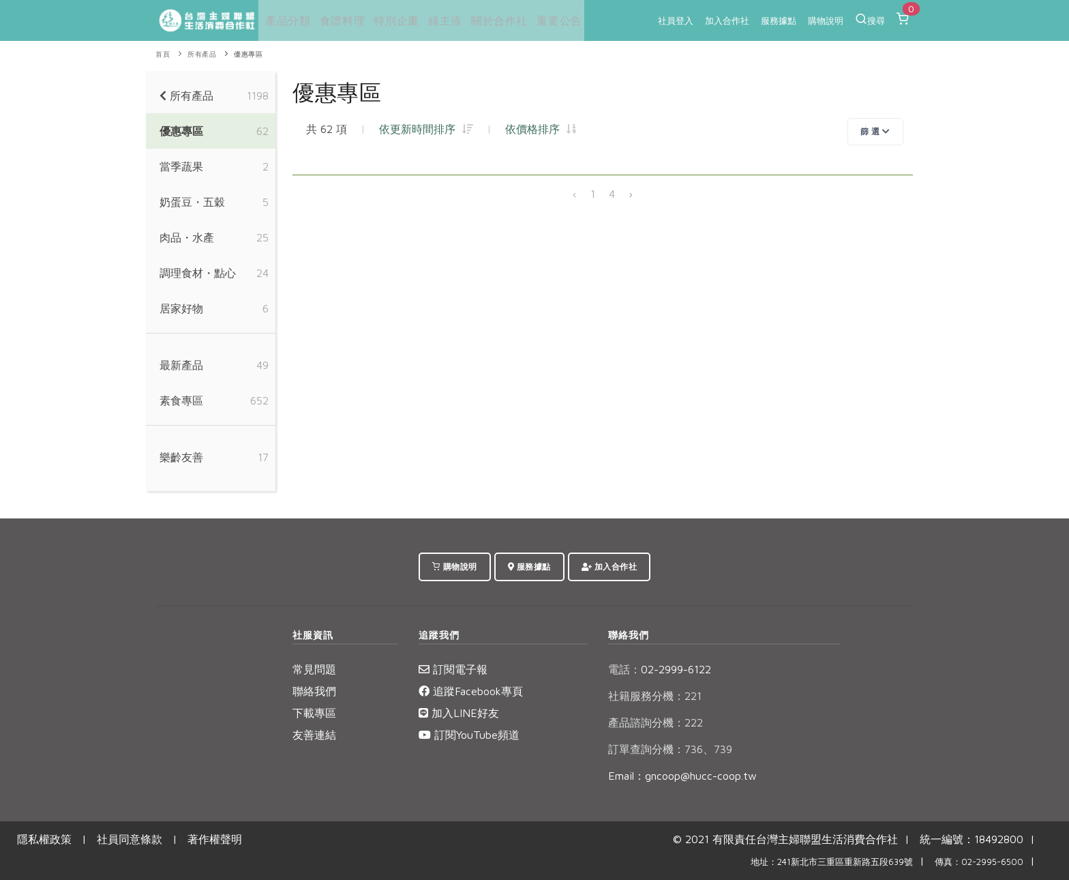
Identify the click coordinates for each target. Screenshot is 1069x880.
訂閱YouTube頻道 (469, 735)
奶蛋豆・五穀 (192, 202)
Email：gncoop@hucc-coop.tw (682, 775)
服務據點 (778, 20)
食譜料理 (338, 20)
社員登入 (675, 20)
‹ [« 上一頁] (575, 194)
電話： (624, 669)
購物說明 (825, 20)
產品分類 (284, 20)
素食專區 (181, 400)
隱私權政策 (44, 839)
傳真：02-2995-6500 (979, 862)
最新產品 (181, 365)
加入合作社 (727, 20)
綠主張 (440, 20)
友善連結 (314, 735)
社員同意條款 (129, 839)
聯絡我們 (314, 691)
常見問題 (314, 669)
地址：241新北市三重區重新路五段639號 (832, 862)
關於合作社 (493, 20)
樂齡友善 (181, 457)
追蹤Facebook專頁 (471, 691)
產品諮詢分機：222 (655, 722)
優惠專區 (248, 54)
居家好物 (181, 308)
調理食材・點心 (198, 273)
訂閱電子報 (453, 669)
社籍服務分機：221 (655, 696)
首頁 (162, 54)
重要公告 (552, 20)
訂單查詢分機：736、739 (670, 749)
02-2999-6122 (659, 669)
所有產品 (201, 54)
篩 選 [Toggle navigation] (875, 131)
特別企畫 (392, 20)
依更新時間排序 (426, 129)
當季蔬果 (181, 166)
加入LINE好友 (459, 713)
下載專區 (314, 713)
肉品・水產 (187, 237)
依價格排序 (540, 129)
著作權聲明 (214, 839)
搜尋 (870, 19)
